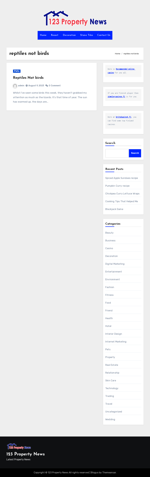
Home (43, 35)
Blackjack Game (114, 209)
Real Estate (111, 365)
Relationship (112, 372)
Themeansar (109, 472)
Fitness (109, 295)
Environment (112, 279)
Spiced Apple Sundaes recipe (121, 178)
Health (109, 318)
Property (110, 357)
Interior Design (113, 333)
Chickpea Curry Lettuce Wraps (122, 193)
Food (108, 302)
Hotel (108, 326)
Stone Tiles (86, 35)
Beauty (109, 232)
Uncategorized (113, 411)
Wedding (110, 419)
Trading (109, 396)
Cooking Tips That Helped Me (121, 201)
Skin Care (110, 380)
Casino (109, 248)
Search (110, 143)
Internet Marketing (116, 341)
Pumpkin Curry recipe (117, 185)
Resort (54, 35)
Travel (108, 403)
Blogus (94, 472)
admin (18, 85)
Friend (108, 310)
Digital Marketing (115, 263)
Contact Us (103, 35)
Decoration (69, 35)
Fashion (109, 287)
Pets (16, 71)
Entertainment (113, 271)
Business (110, 240)
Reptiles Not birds (28, 78)
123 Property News (25, 454)
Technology (111, 388)
